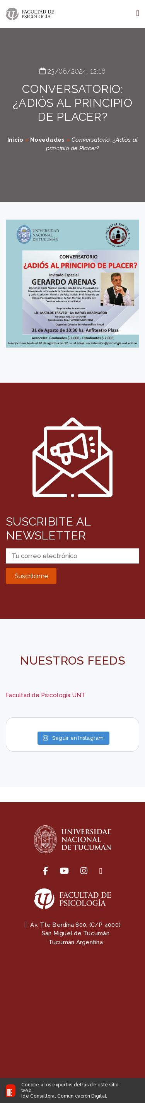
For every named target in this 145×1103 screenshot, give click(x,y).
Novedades (47, 139)
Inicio (15, 139)
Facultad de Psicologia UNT (46, 695)
